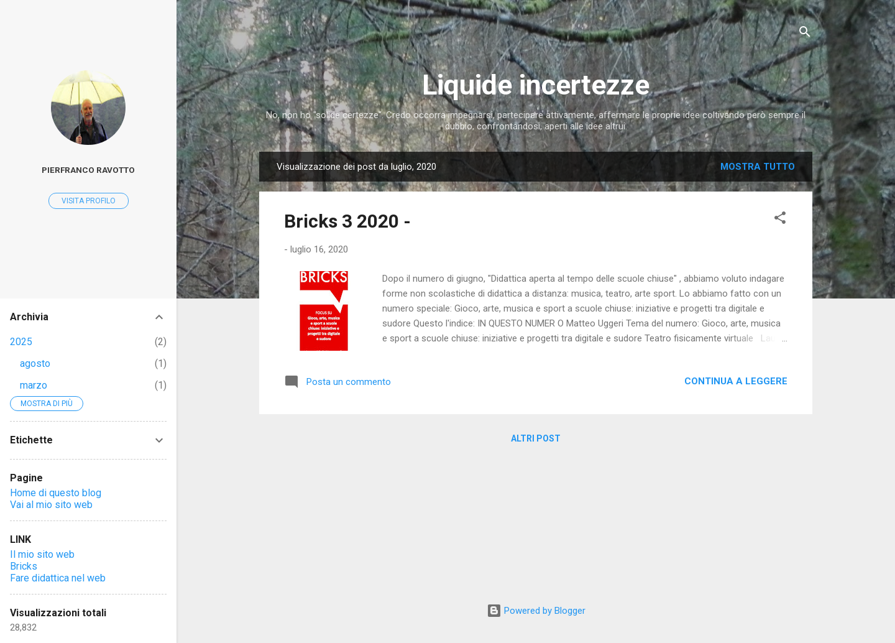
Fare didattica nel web (58, 578)
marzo (33, 385)
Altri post (536, 438)
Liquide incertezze (535, 84)
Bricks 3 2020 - (347, 221)
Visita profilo (89, 201)
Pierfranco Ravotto (88, 170)
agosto (35, 363)
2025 (21, 342)
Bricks (23, 566)
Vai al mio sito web (51, 505)
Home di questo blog (55, 493)
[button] (780, 219)
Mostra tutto (757, 166)
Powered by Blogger (536, 610)
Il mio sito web (42, 554)
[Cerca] (804, 34)
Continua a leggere (735, 381)
